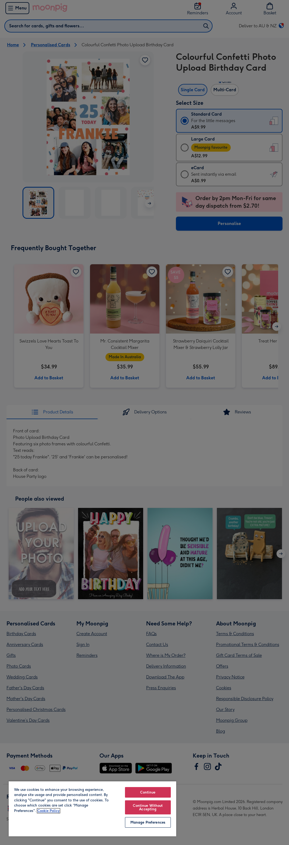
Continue (147, 792)
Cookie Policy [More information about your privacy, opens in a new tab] (48, 811)
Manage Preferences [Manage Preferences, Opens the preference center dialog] (147, 822)
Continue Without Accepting (148, 807)
